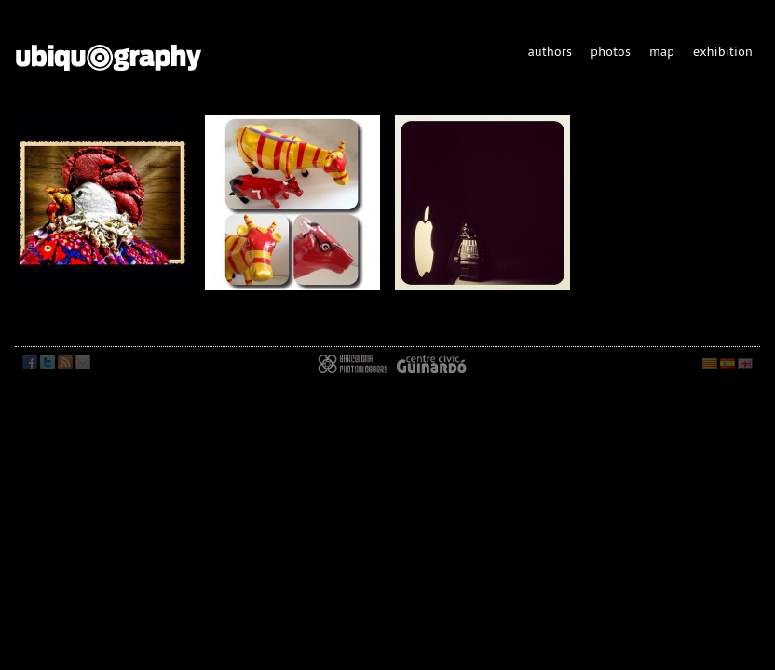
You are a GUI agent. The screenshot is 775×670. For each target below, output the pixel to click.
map (661, 51)
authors (550, 51)
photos (611, 51)
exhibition (723, 51)
